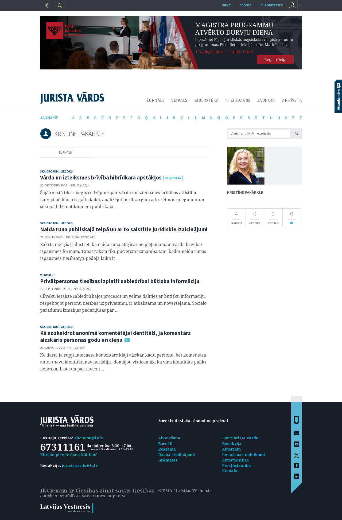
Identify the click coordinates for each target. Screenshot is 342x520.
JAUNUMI (266, 100)
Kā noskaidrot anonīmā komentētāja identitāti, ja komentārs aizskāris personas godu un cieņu (115, 336)
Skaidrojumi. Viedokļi (56, 171)
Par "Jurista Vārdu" (241, 437)
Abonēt (246, 5)
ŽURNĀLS (155, 100)
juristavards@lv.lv (80, 465)
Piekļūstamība (236, 465)
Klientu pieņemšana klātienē (69, 454)
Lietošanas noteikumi (243, 454)
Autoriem (231, 449)
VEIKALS (179, 100)
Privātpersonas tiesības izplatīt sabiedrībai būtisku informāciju (120, 281)
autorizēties (272, 5)
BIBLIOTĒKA (206, 100)
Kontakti (230, 470)
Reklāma (167, 449)
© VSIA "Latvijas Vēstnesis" (185, 490)
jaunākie (49, 117)
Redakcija (232, 443)
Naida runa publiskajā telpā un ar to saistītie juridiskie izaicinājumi (124, 229)
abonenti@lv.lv (88, 437)
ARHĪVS (289, 100)
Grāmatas (168, 460)
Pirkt (226, 5)
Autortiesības (235, 460)
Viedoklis (47, 275)
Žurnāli (165, 443)
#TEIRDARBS (238, 100)
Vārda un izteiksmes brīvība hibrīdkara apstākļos (101, 177)
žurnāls (65, 152)
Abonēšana (169, 437)
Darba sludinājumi (176, 454)
